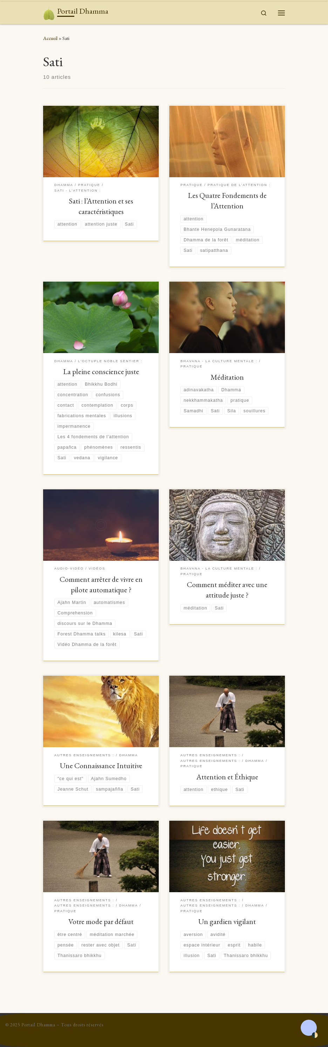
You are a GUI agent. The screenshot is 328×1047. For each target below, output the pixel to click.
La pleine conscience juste (101, 371)
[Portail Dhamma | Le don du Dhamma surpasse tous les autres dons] (49, 11)
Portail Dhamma (38, 1025)
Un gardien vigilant (227, 921)
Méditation (227, 377)
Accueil (50, 38)
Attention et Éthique (227, 776)
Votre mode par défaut (101, 921)
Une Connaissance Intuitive (101, 765)
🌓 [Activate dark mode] (315, 1035)
